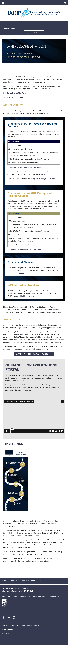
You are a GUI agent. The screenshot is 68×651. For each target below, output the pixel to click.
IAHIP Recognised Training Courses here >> (41, 179)
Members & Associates (31, 581)
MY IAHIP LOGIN (9, 28)
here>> (44, 174)
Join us (13, 581)
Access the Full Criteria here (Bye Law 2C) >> (24, 250)
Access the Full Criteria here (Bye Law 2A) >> (24, 167)
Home (4, 581)
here (23, 312)
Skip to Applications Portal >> (14, 97)
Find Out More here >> (29, 296)
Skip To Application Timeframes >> (16, 93)
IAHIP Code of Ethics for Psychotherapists (22, 334)
